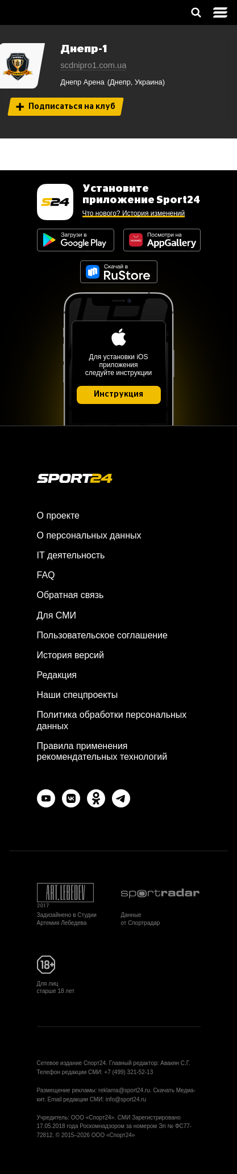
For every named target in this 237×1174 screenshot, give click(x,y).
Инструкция (118, 394)
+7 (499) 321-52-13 (128, 1072)
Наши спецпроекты (77, 695)
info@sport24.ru (126, 1099)
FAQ (46, 575)
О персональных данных (89, 535)
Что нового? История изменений (133, 213)
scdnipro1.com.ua (93, 65)
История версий (70, 655)
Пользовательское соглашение (102, 635)
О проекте (58, 515)
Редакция (57, 675)
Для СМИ (56, 615)
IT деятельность (71, 555)
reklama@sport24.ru (124, 1090)
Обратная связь (70, 595)
